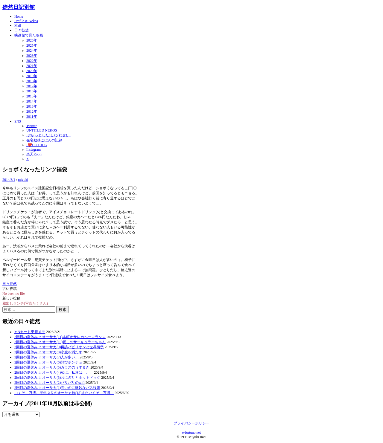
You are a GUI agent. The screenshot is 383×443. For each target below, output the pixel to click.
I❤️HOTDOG (36, 145)
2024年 (31, 50)
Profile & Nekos (26, 21)
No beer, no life (13, 293)
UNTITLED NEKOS (41, 130)
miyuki (23, 180)
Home (18, 16)
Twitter (31, 126)
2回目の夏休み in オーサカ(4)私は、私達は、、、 (53, 372)
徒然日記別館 (18, 7)
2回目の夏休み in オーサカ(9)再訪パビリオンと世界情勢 (59, 347)
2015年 (31, 96)
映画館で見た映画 (28, 35)
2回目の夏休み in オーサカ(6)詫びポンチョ (48, 362)
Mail (17, 25)
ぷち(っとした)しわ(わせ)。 (48, 135)
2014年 (31, 101)
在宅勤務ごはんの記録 (44, 140)
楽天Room (34, 154)
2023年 (31, 56)
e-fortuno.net (191, 432)
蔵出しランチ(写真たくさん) (25, 303)
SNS (17, 121)
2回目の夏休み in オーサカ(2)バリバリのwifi (49, 383)
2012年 (31, 111)
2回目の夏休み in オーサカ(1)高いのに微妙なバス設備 (57, 388)
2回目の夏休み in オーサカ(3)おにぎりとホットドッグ (57, 377)
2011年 (31, 116)
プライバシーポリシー (191, 423)
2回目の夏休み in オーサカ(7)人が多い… (46, 357)
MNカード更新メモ (29, 332)
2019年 (31, 76)
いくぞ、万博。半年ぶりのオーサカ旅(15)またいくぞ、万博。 (64, 393)
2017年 (31, 86)
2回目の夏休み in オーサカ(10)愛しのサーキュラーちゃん (60, 342)
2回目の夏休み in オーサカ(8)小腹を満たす (48, 352)
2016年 (31, 91)
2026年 (31, 40)
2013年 (31, 106)
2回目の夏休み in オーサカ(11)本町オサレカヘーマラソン (60, 337)
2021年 (31, 66)
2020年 (31, 71)
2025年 (31, 45)
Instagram (33, 149)
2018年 (31, 81)
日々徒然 (21, 30)
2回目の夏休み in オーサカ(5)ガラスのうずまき (51, 367)
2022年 (31, 61)
